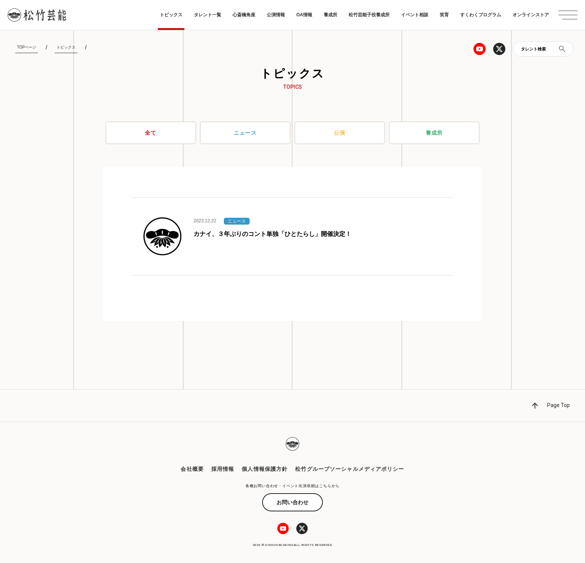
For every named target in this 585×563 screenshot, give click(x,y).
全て (150, 133)
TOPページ (26, 47)
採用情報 (222, 469)
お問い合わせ (292, 502)
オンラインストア (531, 14)
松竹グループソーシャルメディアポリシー (349, 469)
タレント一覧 (207, 14)
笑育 (444, 14)
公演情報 (276, 14)
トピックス (171, 14)
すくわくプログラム (480, 14)
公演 (339, 133)
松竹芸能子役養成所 (369, 14)
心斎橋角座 (244, 14)
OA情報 (304, 14)
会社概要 (192, 469)
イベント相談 (414, 14)
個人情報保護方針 (265, 469)
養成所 (330, 14)
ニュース (245, 133)
